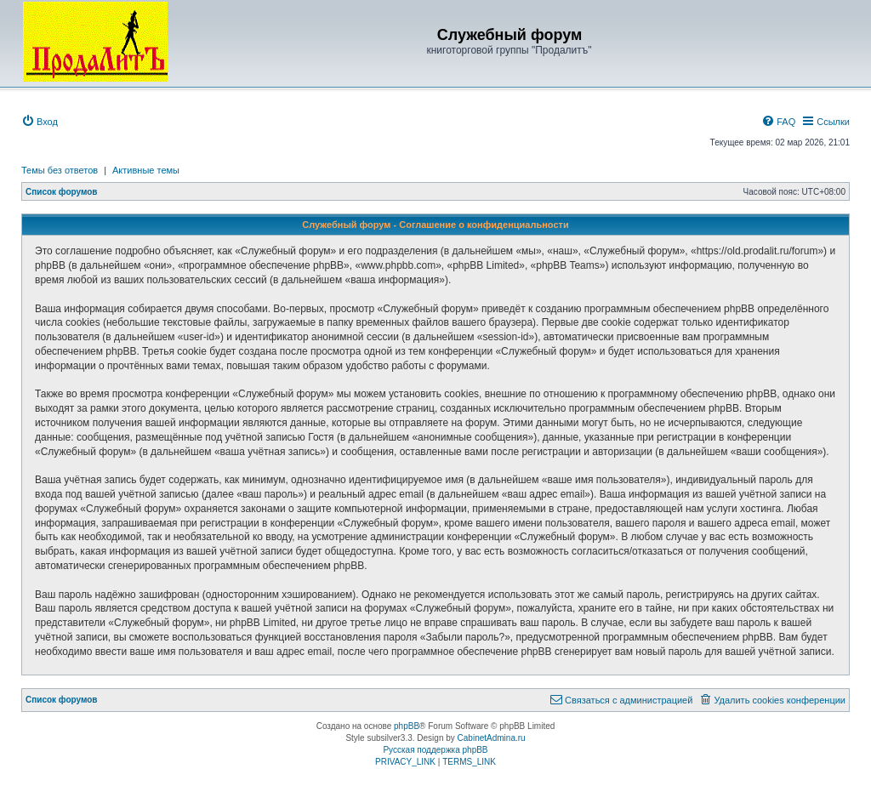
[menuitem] (39, 121)
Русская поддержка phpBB (435, 750)
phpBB (406, 726)
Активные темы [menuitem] (145, 170)
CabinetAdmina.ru (492, 738)
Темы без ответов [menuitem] (59, 170)
